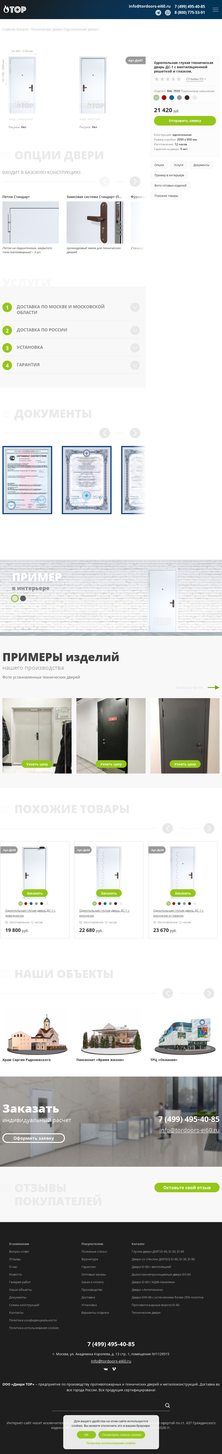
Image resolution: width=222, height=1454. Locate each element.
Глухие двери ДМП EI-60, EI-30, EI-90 (158, 1251)
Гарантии (88, 1267)
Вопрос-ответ (19, 1251)
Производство (91, 1289)
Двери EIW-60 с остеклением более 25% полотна (167, 1297)
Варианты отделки (95, 1312)
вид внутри (90, 119)
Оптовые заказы (93, 1274)
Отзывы (15, 1259)
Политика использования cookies (34, 1328)
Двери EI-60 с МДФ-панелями (153, 1282)
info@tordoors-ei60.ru (150, 6)
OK (86, 1435)
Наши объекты (20, 1289)
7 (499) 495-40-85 (190, 6)
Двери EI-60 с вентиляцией (151, 1267)
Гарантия (71, 365)
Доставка (88, 1297)
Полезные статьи (94, 1251)
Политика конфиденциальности (33, 1320)
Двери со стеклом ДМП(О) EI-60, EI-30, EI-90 (163, 1259)
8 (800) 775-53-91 (190, 12)
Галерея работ (20, 1282)
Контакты (16, 1312)
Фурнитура (89, 1259)
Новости (15, 1274)
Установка (71, 348)
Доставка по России (71, 330)
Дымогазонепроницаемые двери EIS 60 (161, 1274)
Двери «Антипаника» (147, 1289)
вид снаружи (21, 119)
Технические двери (146, 1312)
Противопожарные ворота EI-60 (155, 1305)
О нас (13, 1267)
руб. (19, 930)
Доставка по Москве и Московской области (71, 309)
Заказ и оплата (92, 1282)
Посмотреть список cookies (121, 1435)
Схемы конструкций (24, 1305)
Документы (17, 1297)
